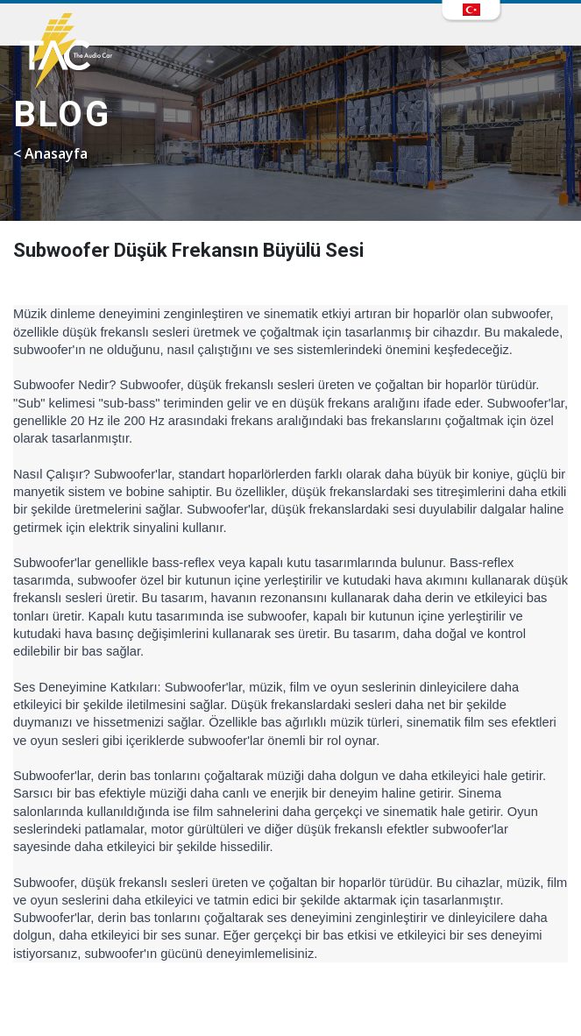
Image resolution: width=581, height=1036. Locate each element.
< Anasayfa (50, 153)
